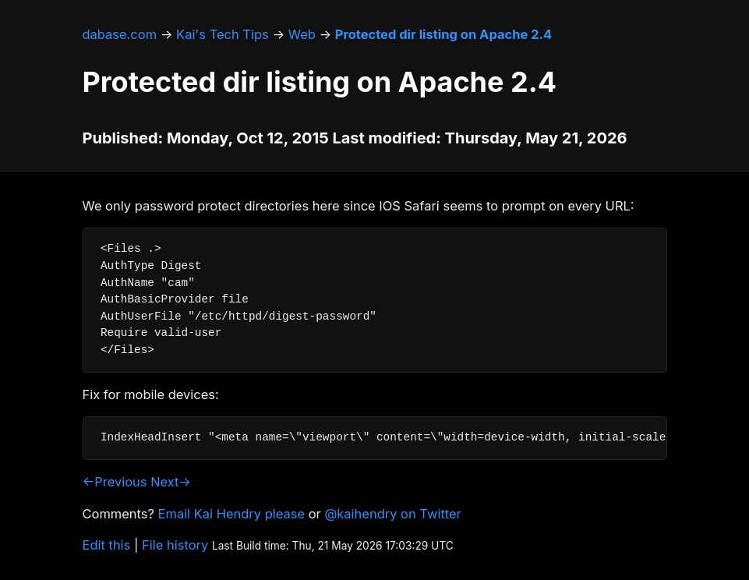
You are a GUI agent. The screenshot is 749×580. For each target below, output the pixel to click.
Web (302, 34)
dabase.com (120, 34)
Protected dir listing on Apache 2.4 (443, 34)
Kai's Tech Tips (222, 34)
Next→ (170, 482)
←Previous (115, 482)
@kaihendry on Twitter (392, 514)
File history (175, 545)
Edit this (107, 545)
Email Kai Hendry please (232, 514)
